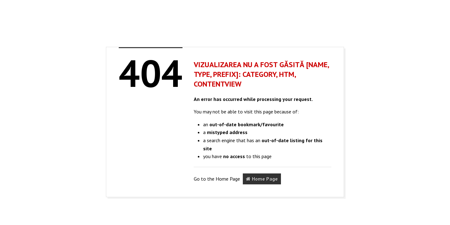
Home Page (262, 179)
